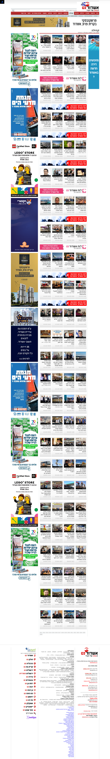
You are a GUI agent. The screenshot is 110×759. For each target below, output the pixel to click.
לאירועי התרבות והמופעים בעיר (66, 662)
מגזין (73, 666)
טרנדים (58, 692)
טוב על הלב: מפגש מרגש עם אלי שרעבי (58, 621)
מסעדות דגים (52, 657)
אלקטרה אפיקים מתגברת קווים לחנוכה (81, 362)
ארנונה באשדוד (70, 728)
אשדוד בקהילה (87, 32)
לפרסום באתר (52, 10)
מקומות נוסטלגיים (69, 687)
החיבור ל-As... (70, 236)
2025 (84, 632)
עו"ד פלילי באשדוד (69, 740)
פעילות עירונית (88, 16)
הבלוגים (72, 684)
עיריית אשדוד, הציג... (46, 385)
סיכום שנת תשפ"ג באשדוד (67, 668)
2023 (78, 632)
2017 (59, 632)
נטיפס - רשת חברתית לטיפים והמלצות (65, 709)
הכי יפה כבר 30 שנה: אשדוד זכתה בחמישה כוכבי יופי (46, 151)
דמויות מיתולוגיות (60, 687)
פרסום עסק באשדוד (69, 721)
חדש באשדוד (59, 690)
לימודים (65, 690)
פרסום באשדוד (70, 733)
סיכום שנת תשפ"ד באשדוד (67, 679)
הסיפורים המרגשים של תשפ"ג (56, 669)
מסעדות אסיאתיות (62, 658)
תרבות (77, 13)
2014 (50, 632)
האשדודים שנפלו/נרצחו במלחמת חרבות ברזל (61, 682)
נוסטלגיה (53, 667)
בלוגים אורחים (58, 685)
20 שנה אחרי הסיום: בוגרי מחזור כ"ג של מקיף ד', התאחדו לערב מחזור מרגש (69, 47)
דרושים (60, 13)
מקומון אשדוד (70, 715)
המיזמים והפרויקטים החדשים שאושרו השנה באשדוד (61, 699)
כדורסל (57, 665)
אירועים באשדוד (70, 725)
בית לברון (72, 753)
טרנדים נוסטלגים (50, 687)
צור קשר (23, 13)
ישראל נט (71, 708)
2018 (62, 632)
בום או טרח (66, 651)
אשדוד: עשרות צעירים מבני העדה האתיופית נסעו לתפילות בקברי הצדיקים (57, 579)
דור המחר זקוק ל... (81, 152)
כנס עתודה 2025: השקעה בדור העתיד (57, 383)
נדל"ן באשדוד (71, 707)
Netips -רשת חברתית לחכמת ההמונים (65, 732)
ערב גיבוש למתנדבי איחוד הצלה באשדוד (82, 383)
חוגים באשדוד (54, 662)
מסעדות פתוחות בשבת (50, 658)
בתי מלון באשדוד (70, 712)
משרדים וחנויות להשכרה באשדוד (66, 723)
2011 (41, 632)
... (50, 48)
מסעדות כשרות (49, 659)
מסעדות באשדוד (70, 717)
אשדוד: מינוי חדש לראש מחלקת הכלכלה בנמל (46, 179)
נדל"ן (48, 655)
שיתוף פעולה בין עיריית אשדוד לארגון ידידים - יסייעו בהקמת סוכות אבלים (80, 579)
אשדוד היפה (74, 16)
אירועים (72, 675)
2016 (56, 632)
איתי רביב (71, 748)
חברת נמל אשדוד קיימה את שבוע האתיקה (57, 179)
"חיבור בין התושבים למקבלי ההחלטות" (57, 291)
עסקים (66, 13)
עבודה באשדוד (70, 736)
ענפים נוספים (71, 665)
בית (97, 13)
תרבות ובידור (70, 661)
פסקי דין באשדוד (70, 695)
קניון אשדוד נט (52, 705)
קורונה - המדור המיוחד (68, 696)
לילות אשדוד (65, 675)
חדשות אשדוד (70, 654)
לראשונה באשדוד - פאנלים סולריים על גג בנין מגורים (69, 362)
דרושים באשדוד (70, 726)
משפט (44, 13)
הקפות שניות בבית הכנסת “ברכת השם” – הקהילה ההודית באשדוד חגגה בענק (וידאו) (69, 450)
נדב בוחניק (71, 751)
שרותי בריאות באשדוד (69, 724)
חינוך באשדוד (60, 705)
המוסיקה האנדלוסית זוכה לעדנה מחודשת (81, 319)
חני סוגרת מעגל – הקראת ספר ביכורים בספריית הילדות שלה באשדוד (81, 293)
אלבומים (72, 674)
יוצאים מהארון (67, 652)
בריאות (81, 16)
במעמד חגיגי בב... (70, 428)
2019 (65, 632)
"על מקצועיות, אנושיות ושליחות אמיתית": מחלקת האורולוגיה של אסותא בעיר (81, 428)
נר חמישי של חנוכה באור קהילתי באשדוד (70, 319)
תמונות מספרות (61, 667)
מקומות (54, 651)
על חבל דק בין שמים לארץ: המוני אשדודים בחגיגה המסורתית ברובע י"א (46, 450)
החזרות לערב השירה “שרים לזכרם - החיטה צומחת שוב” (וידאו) (82, 47)
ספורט (87, 13)
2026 (41, 634)
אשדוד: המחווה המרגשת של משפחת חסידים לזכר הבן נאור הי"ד (70, 209)
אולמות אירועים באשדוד (68, 738)
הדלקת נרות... (47, 320)
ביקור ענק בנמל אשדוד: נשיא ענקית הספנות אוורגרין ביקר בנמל (81, 407)
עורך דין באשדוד (70, 742)
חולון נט (72, 744)
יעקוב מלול (71, 752)
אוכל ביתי (70, 658)
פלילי (52, 655)
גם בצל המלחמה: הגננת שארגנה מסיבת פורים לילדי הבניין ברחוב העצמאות (46, 97)
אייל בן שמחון (71, 710)
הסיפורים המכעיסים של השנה (63, 671)
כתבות (72, 667)
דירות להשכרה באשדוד (68, 720)
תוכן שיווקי (71, 690)
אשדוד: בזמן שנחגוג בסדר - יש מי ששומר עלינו (46, 45)
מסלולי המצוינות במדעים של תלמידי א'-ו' (58, 491)
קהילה (71, 13)
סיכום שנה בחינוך (65, 670)
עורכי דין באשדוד (60, 695)
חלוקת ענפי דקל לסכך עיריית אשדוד (57, 470)
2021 (72, 632)
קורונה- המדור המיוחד (69, 697)
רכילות (82, 13)
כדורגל (51, 665)
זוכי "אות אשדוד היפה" (63, 16)
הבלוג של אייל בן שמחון (68, 685)
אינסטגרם (51, 675)
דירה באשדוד (71, 739)
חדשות (93, 13)
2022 (75, 632)
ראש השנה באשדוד (63, 702)
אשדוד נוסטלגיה (70, 686)
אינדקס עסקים (47, 701)
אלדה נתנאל (71, 754)
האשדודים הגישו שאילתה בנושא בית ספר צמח (45, 235)
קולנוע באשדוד (45, 662)
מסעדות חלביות (61, 657)
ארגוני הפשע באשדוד (60, 655)
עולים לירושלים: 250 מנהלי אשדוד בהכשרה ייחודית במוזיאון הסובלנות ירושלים (81, 601)
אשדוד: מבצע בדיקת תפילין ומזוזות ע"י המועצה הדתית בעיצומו (46, 558)
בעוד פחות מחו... (58, 407)
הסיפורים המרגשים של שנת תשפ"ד (64, 681)
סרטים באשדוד (68, 705)
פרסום (72, 746)
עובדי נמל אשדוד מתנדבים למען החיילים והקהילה (46, 427)
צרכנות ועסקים (70, 689)
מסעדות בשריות (70, 657)
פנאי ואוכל (55, 701)
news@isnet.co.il (92, 690)
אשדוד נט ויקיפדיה (69, 734)
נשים (73, 701)
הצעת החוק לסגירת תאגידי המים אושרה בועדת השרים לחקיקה (82, 342)
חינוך (29, 13)
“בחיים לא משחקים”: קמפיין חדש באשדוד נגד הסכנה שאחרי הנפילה (57, 69)
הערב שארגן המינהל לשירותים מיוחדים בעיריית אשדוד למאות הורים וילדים (69, 601)
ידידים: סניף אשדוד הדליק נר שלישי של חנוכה (57, 319)
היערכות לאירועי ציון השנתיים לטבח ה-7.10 (69, 470)
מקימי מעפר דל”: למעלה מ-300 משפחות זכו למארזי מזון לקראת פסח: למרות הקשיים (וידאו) (81, 70)
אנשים (49, 651)
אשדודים (60, 651)
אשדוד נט (96, 32)
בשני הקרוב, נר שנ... (46, 342)
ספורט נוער (63, 665)
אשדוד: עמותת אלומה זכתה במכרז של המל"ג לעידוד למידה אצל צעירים (46, 601)
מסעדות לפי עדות (59, 659)
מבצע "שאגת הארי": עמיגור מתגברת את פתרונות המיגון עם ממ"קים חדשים (46, 69)
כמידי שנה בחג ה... (69, 292)
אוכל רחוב (65, 660)
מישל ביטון (71, 749)
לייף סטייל (71, 691)
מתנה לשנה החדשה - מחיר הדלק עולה (70, 491)
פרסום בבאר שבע (69, 722)
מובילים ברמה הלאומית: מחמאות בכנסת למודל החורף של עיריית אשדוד (57, 428)
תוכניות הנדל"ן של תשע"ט (51, 702)
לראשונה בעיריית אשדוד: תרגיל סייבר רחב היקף (57, 556)
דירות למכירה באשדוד (69, 719)
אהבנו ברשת (67, 701)
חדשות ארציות (70, 655)
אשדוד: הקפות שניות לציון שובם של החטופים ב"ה (57, 448)
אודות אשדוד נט (36, 13)
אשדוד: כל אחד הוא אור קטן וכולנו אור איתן (57, 340)
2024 (81, 632)
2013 (47, 632)
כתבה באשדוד (70, 737)
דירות (55, 13)
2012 (44, 632)
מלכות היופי (71, 756)
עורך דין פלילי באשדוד (68, 741)
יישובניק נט (71, 713)
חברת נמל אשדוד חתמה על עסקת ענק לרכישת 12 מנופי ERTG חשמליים (46, 209)
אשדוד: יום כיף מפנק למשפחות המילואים (69, 621)
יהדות (61, 701)
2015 (53, 632)
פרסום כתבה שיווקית (69, 735)
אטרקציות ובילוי (65, 692)
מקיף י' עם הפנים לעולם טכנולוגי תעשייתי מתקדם (69, 556)
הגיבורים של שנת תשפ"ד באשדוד (66, 680)
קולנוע (50, 13)
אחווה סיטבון (71, 747)
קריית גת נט (71, 743)
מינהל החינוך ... (82, 622)
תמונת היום (58, 675)
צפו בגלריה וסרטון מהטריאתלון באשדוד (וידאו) (81, 491)
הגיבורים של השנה (69, 669)
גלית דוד (72, 750)
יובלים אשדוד (71, 755)
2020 (68, 632)
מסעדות (72, 656)
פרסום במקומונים (70, 714)
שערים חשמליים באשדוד (68, 730)
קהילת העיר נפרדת (51, 16)
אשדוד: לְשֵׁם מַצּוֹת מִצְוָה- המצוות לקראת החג (69, 67)
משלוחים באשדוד (70, 716)
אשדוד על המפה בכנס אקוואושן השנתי (81, 263)
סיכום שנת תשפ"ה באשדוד (67, 698)
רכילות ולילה (71, 650)
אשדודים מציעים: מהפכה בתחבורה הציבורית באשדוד (46, 577)
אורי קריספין (85, 685)
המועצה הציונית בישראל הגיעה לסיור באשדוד (58, 534)
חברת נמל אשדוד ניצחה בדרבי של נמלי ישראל (46, 291)
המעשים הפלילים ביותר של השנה (57, 703)
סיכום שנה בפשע (55, 670)
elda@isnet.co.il (93, 682)
